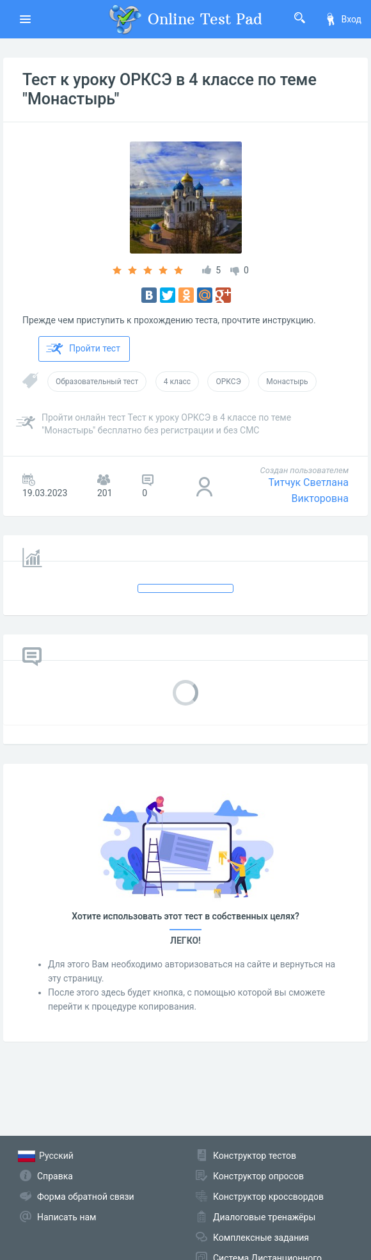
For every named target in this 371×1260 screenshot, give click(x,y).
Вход (342, 19)
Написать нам (66, 1217)
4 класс (177, 381)
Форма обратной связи (85, 1196)
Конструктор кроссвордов (268, 1196)
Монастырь (287, 381)
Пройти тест (83, 349)
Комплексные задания (261, 1237)
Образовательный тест (97, 381)
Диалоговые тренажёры (264, 1217)
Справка (55, 1176)
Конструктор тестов (254, 1156)
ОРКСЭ (228, 381)
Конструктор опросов (258, 1176)
